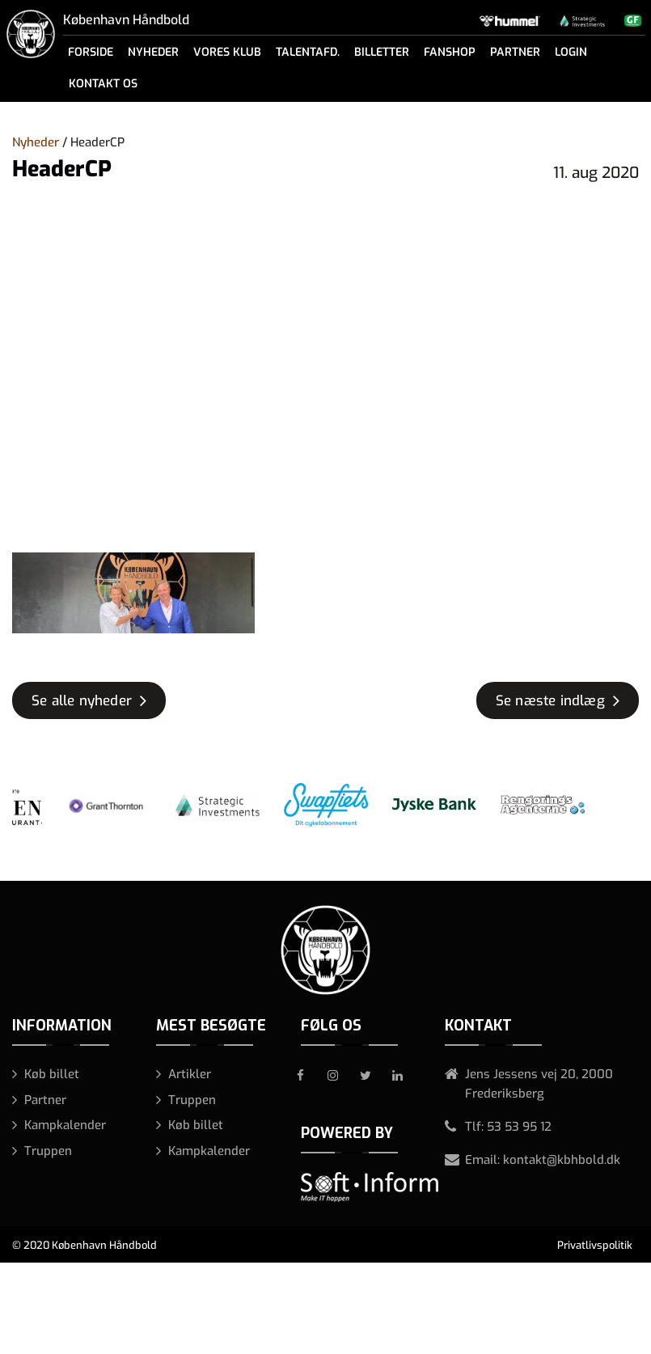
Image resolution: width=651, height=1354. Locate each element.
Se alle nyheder (82, 701)
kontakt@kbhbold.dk (561, 1160)
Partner (515, 52)
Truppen (48, 1151)
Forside (90, 52)
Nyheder (153, 52)
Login (571, 52)
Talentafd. (308, 52)
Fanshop (450, 52)
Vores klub (227, 52)
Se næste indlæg (550, 701)
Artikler (189, 1074)
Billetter (381, 52)
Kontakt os (103, 83)
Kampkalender (65, 1125)
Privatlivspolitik (594, 1245)
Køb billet (51, 1074)
